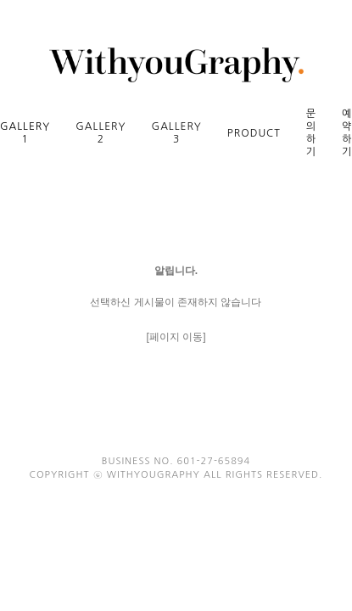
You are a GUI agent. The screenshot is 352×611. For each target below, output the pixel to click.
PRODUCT (254, 133)
